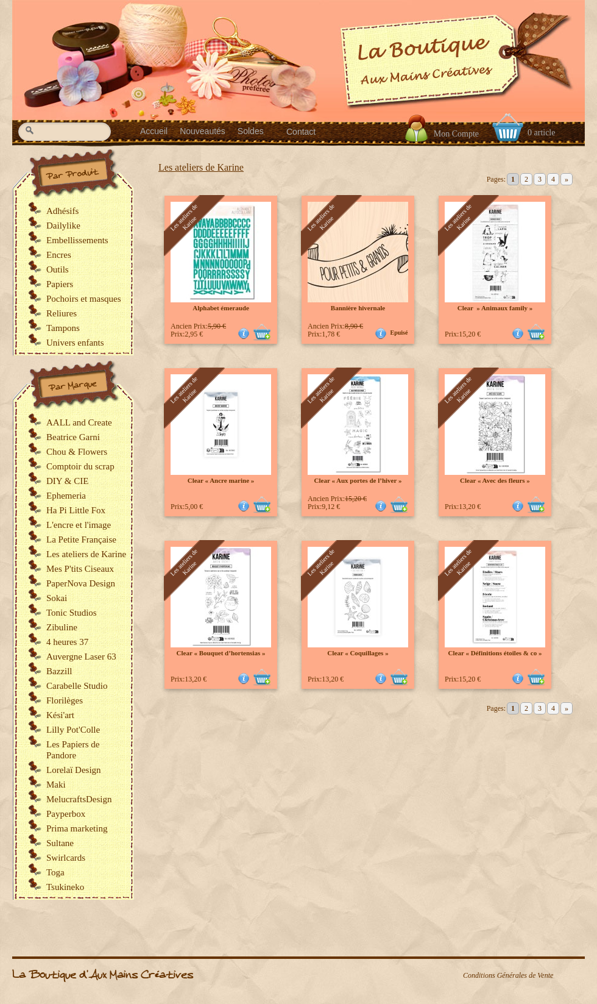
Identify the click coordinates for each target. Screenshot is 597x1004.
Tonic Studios (71, 613)
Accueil (154, 131)
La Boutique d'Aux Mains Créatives (102, 975)
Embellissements (77, 240)
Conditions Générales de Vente (508, 975)
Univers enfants (75, 342)
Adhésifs (62, 211)
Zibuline (61, 627)
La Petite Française (81, 539)
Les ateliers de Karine (201, 167)
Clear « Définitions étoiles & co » (495, 653)
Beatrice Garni (73, 437)
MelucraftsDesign (78, 799)
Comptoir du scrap (80, 466)
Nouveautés (202, 131)
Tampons (63, 328)
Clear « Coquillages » (357, 653)
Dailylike (63, 225)
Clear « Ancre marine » (221, 480)
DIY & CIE (67, 481)
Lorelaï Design (73, 770)
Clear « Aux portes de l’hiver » (358, 480)
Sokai (56, 598)
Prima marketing (76, 828)
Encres (58, 255)
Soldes (251, 131)
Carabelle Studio (76, 686)
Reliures (61, 313)
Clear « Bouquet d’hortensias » (221, 653)
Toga (55, 872)
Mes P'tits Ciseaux (80, 569)
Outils (57, 269)
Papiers (59, 284)
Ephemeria (66, 495)
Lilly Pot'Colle (73, 730)
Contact (301, 132)
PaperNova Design (80, 583)
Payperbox (65, 814)
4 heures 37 (67, 642)
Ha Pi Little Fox (75, 510)
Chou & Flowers (76, 452)
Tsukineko (65, 887)
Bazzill (59, 671)
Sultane (60, 843)
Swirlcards (65, 858)
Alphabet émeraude (221, 308)
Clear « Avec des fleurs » (495, 480)
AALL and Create (79, 422)
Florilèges (64, 700)
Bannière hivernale (358, 308)
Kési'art (60, 715)
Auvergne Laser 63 (81, 656)
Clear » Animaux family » (495, 308)
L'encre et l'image (78, 525)
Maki (56, 784)
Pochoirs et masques (83, 299)
